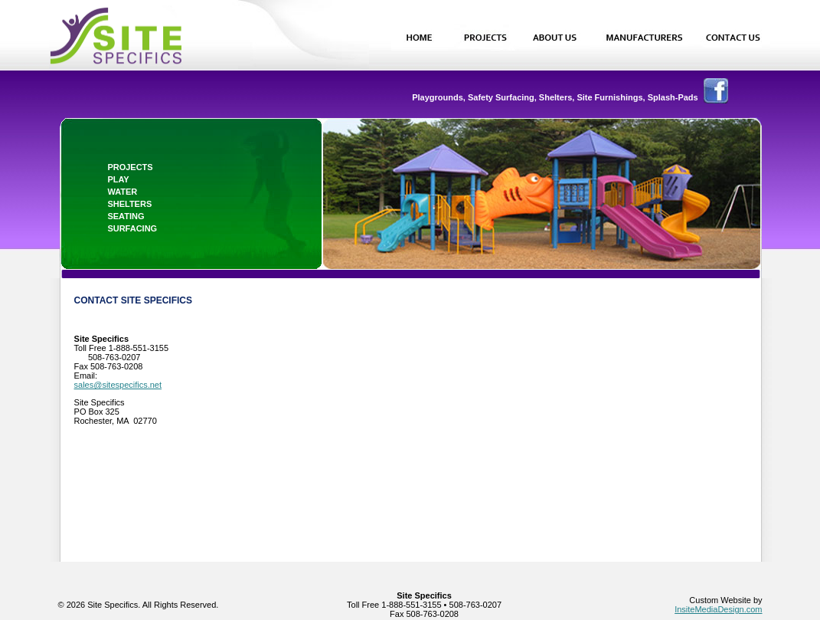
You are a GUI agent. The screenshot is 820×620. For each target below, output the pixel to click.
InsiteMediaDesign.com (718, 609)
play (118, 179)
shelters (129, 203)
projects (129, 167)
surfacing (132, 228)
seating (125, 216)
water (122, 191)
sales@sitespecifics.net (118, 384)
